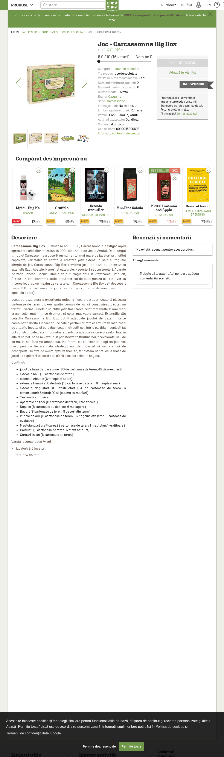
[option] (51, 83)
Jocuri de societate (73, 32)
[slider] (125, 61)
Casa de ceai (130, 212)
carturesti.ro (29, 32)
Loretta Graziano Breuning (198, 212)
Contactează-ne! (187, 113)
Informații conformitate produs (119, 133)
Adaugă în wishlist (182, 72)
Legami (28, 212)
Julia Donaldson (61, 212)
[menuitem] (169, 5)
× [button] (210, 14)
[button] (79, 5)
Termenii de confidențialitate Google (33, 733)
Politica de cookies (170, 726)
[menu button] (23, 5)
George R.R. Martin (96, 214)
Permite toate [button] (131, 746)
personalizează (89, 726)
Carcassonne (116, 101)
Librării (186, 5)
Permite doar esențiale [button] (99, 746)
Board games (49, 32)
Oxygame (113, 49)
